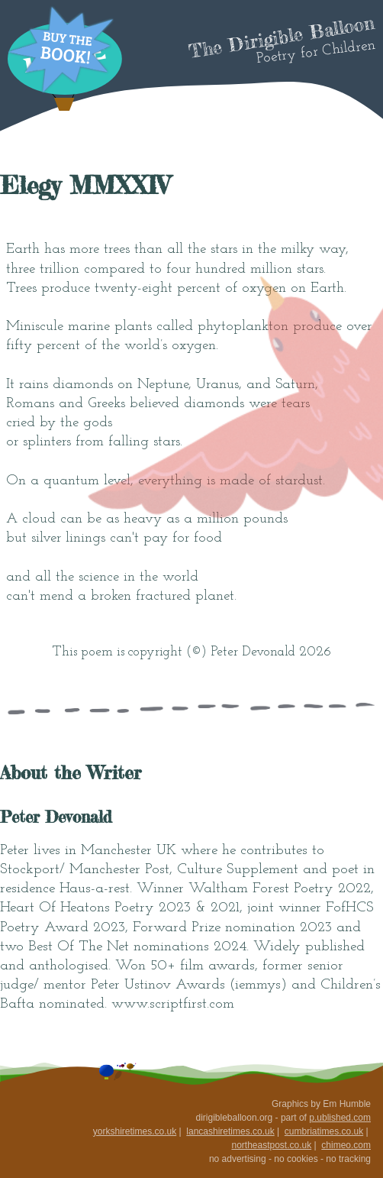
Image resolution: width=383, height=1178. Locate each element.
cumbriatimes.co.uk (324, 1131)
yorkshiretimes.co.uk (134, 1131)
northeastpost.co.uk (271, 1145)
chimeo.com (346, 1145)
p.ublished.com (340, 1117)
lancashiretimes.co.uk (230, 1131)
